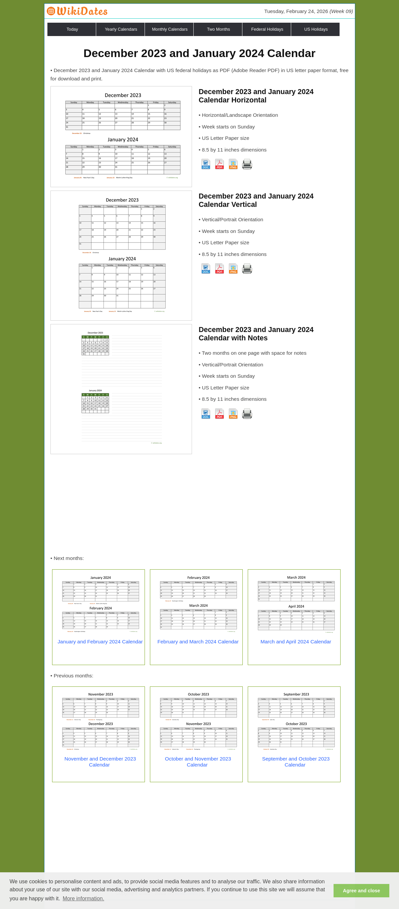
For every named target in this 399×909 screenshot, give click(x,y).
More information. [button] (84, 898)
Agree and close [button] (361, 890)
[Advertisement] (199, 504)
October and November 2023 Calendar (198, 762)
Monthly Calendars (170, 29)
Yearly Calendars (121, 29)
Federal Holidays (267, 29)
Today (72, 29)
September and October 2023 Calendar (296, 762)
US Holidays (316, 29)
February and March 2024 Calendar (197, 641)
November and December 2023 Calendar (100, 762)
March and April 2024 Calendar (295, 641)
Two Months (218, 29)
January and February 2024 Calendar (100, 641)
